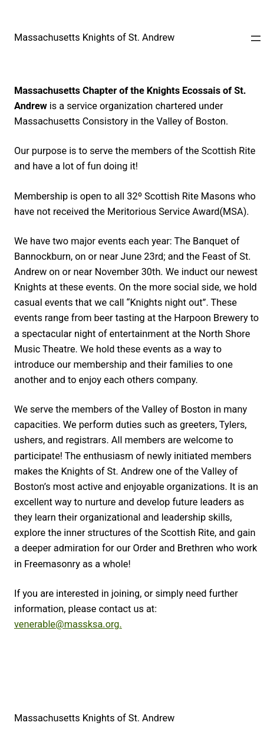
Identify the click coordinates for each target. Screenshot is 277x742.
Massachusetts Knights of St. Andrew (94, 37)
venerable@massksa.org (67, 624)
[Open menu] (256, 38)
